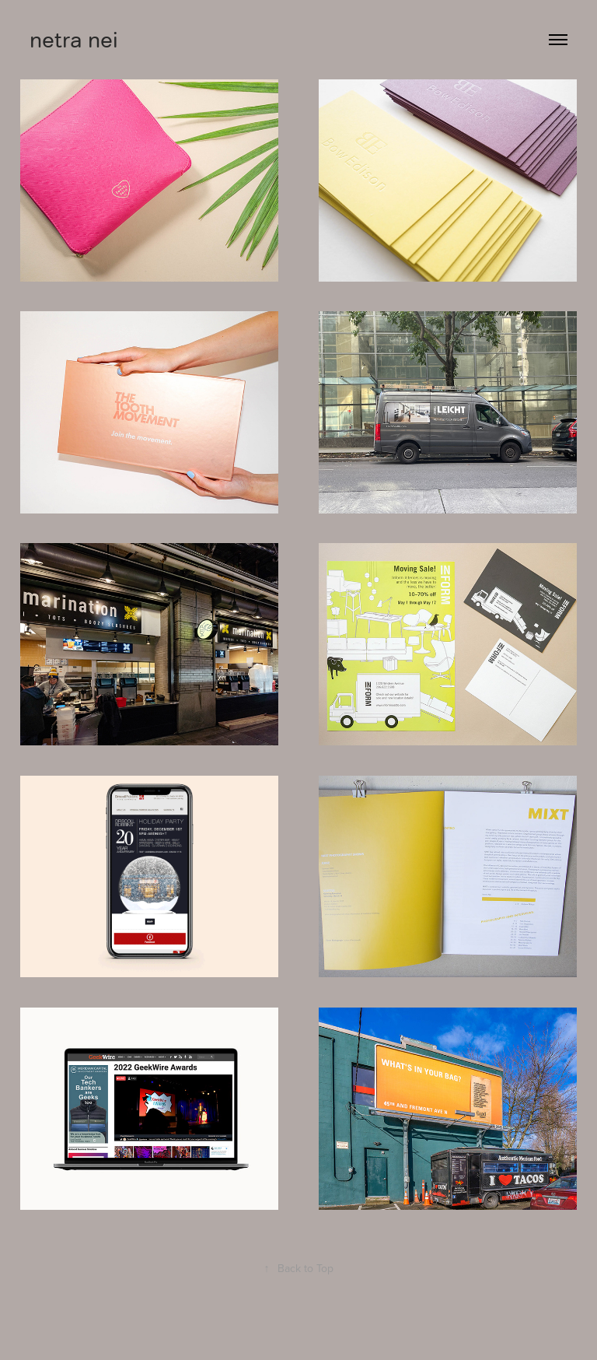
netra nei (74, 40)
